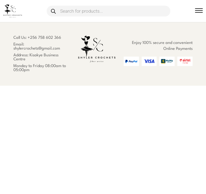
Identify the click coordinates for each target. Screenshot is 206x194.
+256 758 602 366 (44, 38)
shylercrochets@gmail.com (36, 49)
